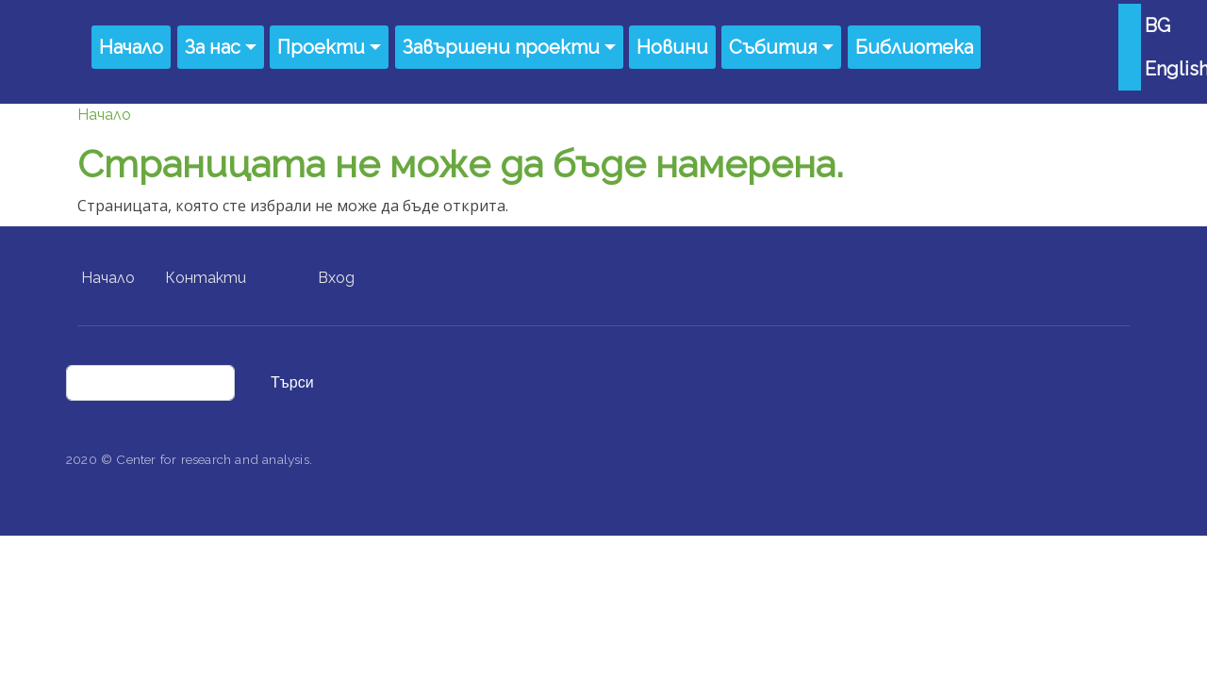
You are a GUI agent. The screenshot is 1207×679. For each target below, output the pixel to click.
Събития (773, 47)
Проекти (321, 47)
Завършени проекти (501, 47)
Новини (672, 47)
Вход (336, 278)
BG (1157, 25)
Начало (131, 47)
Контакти (205, 278)
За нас (212, 47)
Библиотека (914, 47)
